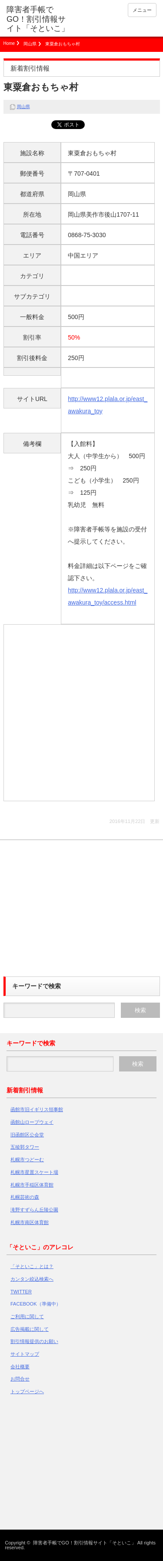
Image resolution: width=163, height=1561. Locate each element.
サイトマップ (24, 1354)
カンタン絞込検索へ (31, 1279)
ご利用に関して (27, 1316)
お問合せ (20, 1378)
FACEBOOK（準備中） (35, 1303)
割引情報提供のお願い (34, 1341)
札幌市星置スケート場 (34, 1172)
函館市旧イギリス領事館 (36, 1109)
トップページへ (27, 1391)
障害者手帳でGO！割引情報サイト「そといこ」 (38, 19)
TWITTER (21, 1291)
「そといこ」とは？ (31, 1266)
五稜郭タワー (24, 1146)
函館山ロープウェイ (31, 1122)
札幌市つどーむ (27, 1159)
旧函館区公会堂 (27, 1134)
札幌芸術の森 (24, 1197)
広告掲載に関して (29, 1329)
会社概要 (20, 1366)
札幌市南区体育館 (29, 1222)
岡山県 (30, 43)
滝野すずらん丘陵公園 (34, 1209)
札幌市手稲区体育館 (31, 1184)
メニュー (142, 10)
